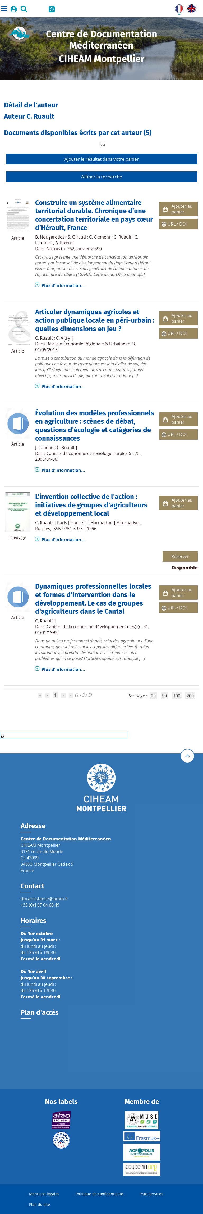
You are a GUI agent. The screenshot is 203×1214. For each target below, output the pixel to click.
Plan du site (39, 1204)
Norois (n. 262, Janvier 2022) (74, 248)
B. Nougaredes (49, 237)
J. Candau (44, 447)
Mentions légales (44, 1193)
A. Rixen (63, 243)
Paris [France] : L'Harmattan (85, 523)
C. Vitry (63, 338)
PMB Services (151, 1193)
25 (153, 696)
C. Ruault (122, 237)
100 (176, 696)
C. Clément (99, 237)
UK (190, 8)
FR (177, 8)
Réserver (180, 556)
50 (164, 696)
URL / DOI (177, 224)
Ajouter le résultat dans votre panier (101, 159)
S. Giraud (77, 237)
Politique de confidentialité (99, 1193)
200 (190, 696)
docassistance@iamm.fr (44, 899)
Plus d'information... (63, 285)
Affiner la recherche (101, 177)
